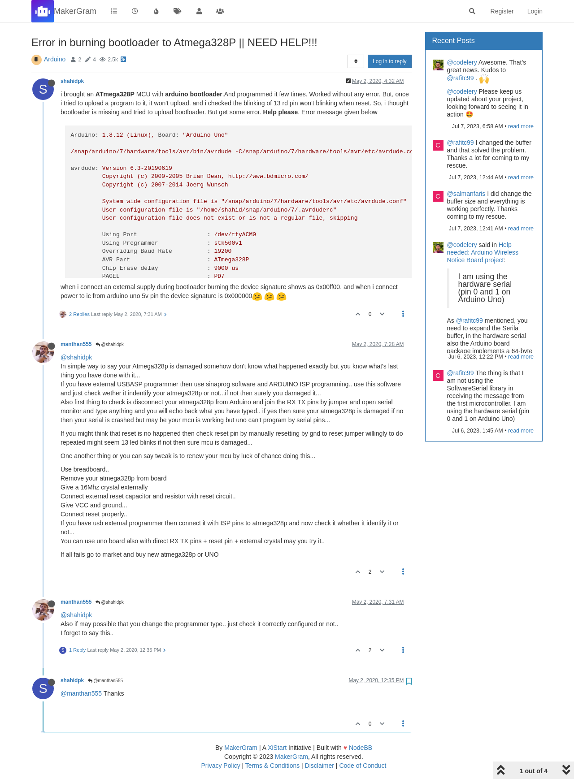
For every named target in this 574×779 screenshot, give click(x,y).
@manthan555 (105, 680)
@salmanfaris (466, 193)
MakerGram (240, 747)
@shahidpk (110, 344)
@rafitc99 (460, 78)
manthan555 (76, 344)
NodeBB (360, 747)
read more (521, 126)
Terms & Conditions (272, 765)
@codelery (462, 62)
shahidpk (72, 81)
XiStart (277, 747)
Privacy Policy (220, 765)
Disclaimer (319, 765)
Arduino (54, 59)
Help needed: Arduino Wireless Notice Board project (483, 252)
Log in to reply (389, 61)
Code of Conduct (362, 765)
